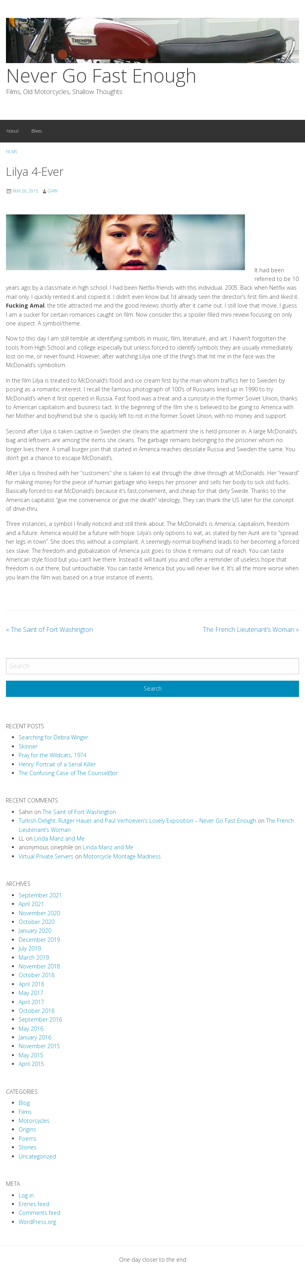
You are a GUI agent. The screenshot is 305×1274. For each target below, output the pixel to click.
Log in (26, 1195)
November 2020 (39, 913)
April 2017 (31, 1002)
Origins (27, 1129)
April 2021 (31, 904)
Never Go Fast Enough (101, 75)
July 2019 (30, 948)
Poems (28, 1138)
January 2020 (35, 930)
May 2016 (31, 1028)
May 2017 (31, 993)
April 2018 (31, 984)
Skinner (28, 746)
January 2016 (35, 1037)
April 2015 (31, 1064)
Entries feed (34, 1204)
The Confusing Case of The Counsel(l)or (68, 773)
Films (11, 151)
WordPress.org (37, 1222)
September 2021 (40, 895)
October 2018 (36, 975)
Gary (53, 191)
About (12, 131)
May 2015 (31, 1055)
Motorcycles (34, 1120)
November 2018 (39, 966)
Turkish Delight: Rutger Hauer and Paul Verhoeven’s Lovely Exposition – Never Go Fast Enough (137, 820)
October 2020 (36, 922)
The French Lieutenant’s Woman (251, 629)
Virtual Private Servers (46, 856)
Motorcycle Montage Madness (122, 856)
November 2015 (39, 1046)
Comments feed (39, 1212)
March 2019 (34, 957)
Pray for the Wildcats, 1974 (53, 755)
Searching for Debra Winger (53, 737)
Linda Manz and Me (59, 838)
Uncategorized (37, 1156)
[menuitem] (12, 131)
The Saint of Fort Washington (49, 629)
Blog (24, 1103)
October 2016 (36, 1010)
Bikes (36, 131)
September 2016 (40, 1019)
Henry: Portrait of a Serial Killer (57, 764)
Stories (28, 1147)
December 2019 (39, 939)
